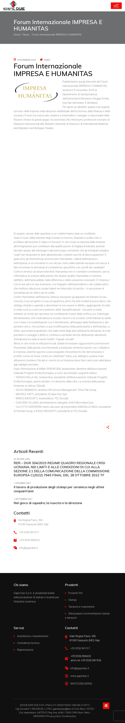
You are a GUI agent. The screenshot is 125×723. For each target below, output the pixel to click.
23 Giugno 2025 (22, 459)
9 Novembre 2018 (26, 60)
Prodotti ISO (75, 593)
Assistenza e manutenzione (32, 636)
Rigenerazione (25, 649)
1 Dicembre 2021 (22, 483)
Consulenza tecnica (28, 643)
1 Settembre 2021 (23, 499)
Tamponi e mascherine (81, 606)
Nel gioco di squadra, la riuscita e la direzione (48, 503)
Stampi (72, 599)
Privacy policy (53, 716)
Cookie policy (69, 716)
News (47, 60)
